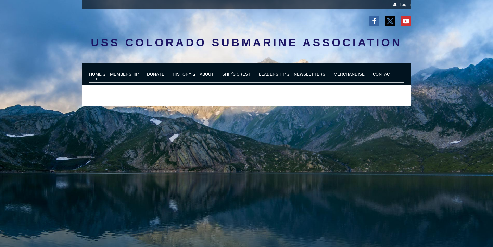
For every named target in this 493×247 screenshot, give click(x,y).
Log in (405, 5)
